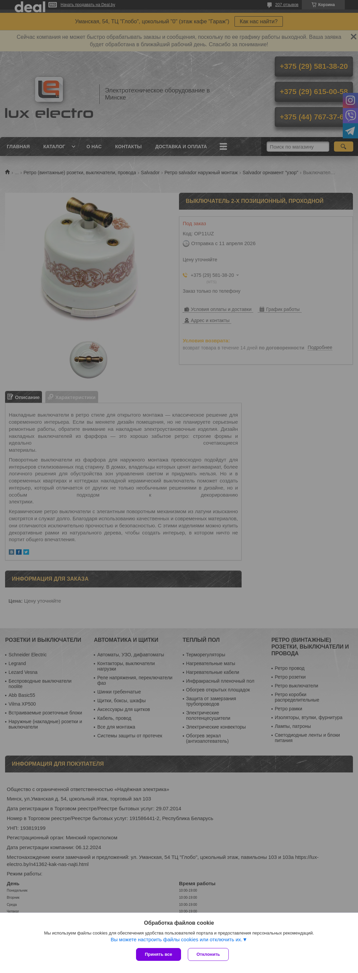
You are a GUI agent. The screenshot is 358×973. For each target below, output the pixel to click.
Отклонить (208, 954)
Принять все (158, 954)
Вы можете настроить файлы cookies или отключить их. (176, 939)
